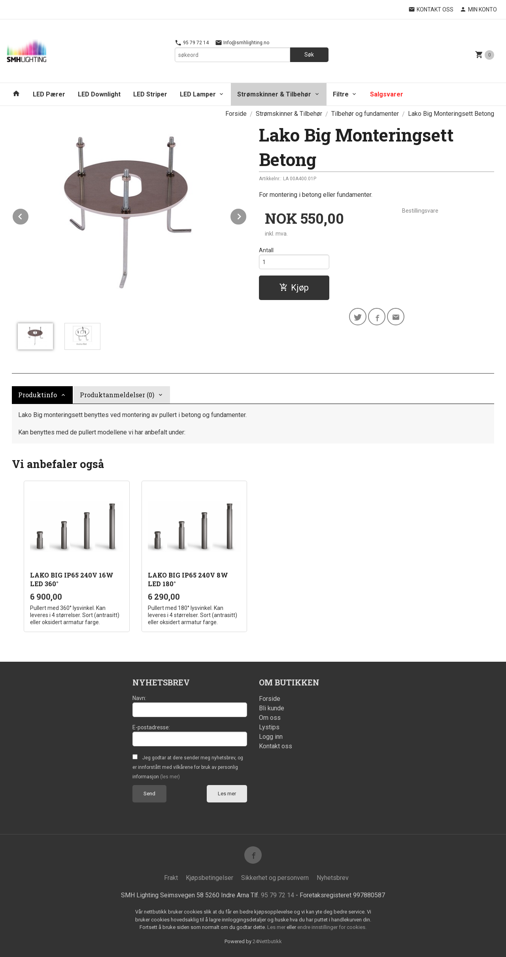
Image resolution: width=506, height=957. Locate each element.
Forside (236, 113)
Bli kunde (271, 708)
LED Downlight (99, 94)
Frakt (171, 877)
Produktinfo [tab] (37, 395)
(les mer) (170, 777)
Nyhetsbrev (333, 877)
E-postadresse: (151, 727)
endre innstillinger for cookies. (331, 927)
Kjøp (294, 288)
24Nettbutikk (267, 941)
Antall (266, 250)
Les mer (227, 794)
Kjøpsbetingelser (209, 877)
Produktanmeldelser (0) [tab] (117, 395)
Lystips (269, 727)
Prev (28, 215)
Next (246, 215)
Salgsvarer (386, 94)
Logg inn (271, 736)
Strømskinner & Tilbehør (274, 94)
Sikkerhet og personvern (275, 877)
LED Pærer (49, 94)
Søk (309, 54)
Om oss (270, 717)
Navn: (139, 698)
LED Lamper (198, 94)
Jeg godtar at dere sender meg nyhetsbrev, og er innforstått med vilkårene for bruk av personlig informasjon (187, 767)
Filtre (341, 94)
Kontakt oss (275, 746)
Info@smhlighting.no (242, 42)
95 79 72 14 (192, 42)
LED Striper (150, 94)
